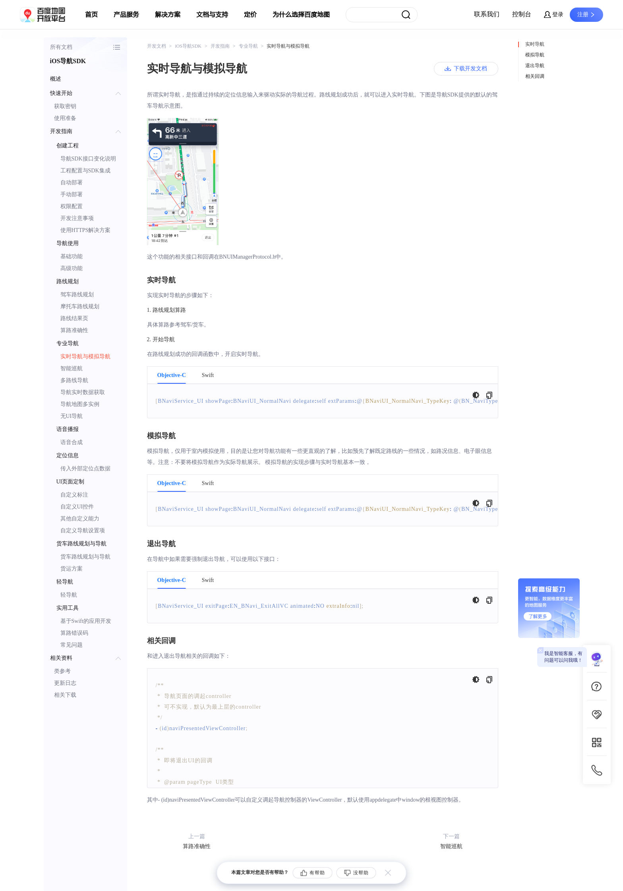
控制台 (521, 14)
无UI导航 (71, 416)
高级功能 (71, 268)
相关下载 (65, 695)
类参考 (62, 671)
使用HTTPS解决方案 (85, 230)
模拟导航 (534, 55)
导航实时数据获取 (82, 392)
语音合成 (71, 442)
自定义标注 (74, 495)
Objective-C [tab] (171, 375)
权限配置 (71, 206)
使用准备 (65, 118)
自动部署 (71, 183)
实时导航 (534, 44)
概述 (55, 79)
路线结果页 (74, 318)
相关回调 (534, 76)
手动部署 (71, 194)
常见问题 (71, 645)
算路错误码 (74, 633)
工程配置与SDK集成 (85, 171)
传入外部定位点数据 (85, 469)
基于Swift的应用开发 (85, 621)
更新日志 (65, 683)
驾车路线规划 (77, 295)
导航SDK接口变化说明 (88, 159)
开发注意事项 (77, 218)
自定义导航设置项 (82, 530)
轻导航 (68, 595)
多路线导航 (74, 380)
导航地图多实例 (79, 404)
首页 (91, 14)
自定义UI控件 (77, 507)
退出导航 (534, 65)
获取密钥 (65, 106)
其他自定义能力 (79, 519)
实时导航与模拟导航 (85, 356)
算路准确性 (74, 330)
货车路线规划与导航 (85, 557)
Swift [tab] (208, 375)
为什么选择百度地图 (301, 14)
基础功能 (71, 256)
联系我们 (486, 14)
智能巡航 (71, 368)
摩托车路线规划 (79, 306)
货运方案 (71, 569)
